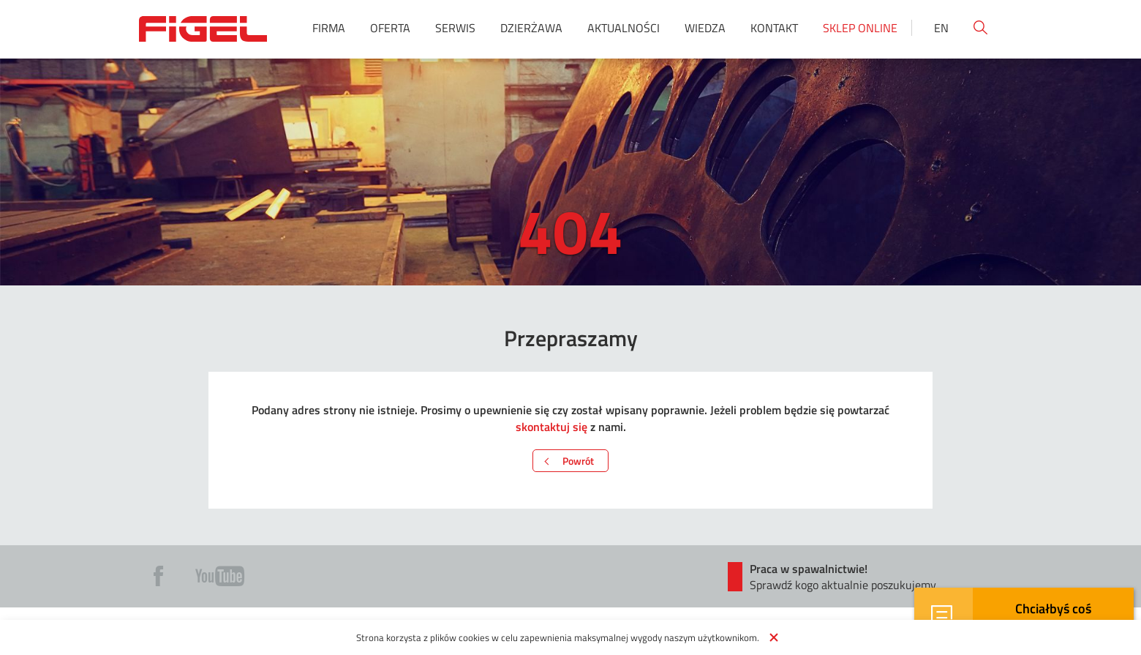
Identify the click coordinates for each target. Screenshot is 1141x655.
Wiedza (705, 28)
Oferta (390, 28)
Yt (219, 576)
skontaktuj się (551, 426)
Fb (158, 576)
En (941, 28)
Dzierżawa (531, 28)
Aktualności (623, 28)
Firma (328, 28)
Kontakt (774, 28)
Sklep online (860, 28)
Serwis (455, 28)
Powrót (578, 461)
